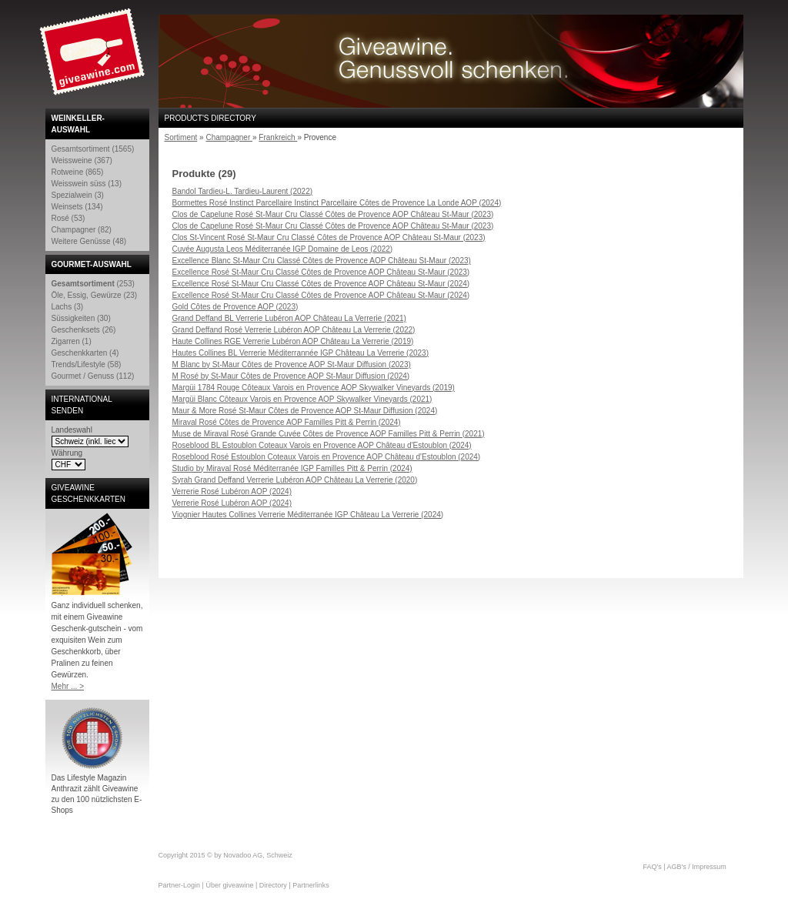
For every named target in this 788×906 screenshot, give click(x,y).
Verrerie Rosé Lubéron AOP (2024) (232, 491)
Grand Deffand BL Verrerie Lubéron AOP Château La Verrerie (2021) (289, 318)
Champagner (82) (82, 230)
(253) (93, 283)
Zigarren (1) (72, 341)
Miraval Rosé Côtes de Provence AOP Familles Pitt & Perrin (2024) (286, 422)
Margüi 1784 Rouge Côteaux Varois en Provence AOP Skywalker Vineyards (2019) (313, 387)
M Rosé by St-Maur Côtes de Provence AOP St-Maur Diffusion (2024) (291, 376)
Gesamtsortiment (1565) (93, 149)
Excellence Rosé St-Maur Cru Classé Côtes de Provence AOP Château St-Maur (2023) (321, 272)
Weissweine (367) (82, 160)
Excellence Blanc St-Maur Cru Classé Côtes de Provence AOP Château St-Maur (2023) (321, 260)
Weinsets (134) (77, 206)
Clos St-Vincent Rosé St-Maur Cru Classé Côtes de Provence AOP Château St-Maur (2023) (329, 237)
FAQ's (652, 867)
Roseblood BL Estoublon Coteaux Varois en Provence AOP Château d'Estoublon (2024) (322, 445)
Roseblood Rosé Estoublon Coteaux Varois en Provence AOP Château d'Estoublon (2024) (326, 457)
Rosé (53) (68, 218)
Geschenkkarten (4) (85, 353)
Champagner (228, 137)
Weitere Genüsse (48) (89, 241)
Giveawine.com (94, 58)
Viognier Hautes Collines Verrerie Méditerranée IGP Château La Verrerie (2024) (308, 514)
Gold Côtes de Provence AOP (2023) (235, 307)
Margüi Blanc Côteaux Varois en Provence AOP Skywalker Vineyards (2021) (302, 399)
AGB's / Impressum (696, 867)
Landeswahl (72, 430)
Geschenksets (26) (84, 330)
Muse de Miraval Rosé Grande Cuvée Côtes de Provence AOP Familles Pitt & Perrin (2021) (328, 434)
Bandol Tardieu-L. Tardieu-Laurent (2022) (242, 191)
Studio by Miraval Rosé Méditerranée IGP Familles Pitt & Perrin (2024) (292, 468)
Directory (273, 885)
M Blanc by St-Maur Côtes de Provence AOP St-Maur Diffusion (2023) (291, 364)
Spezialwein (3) (78, 195)
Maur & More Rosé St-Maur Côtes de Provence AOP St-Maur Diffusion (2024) (305, 410)
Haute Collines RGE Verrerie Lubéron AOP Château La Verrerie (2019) (293, 341)
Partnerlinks (310, 885)
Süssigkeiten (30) (81, 318)
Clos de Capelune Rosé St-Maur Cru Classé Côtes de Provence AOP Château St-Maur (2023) (333, 214)
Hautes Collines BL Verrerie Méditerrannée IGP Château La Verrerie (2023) (300, 353)
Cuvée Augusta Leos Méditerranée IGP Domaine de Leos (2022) (282, 249)
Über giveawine (229, 885)
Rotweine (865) (78, 172)
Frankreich (278, 137)
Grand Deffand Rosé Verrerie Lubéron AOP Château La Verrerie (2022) (294, 330)
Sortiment (181, 137)
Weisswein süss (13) (87, 183)
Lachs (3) (68, 307)
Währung (67, 453)
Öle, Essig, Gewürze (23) (95, 295)
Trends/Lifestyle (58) (87, 364)
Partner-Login (180, 885)
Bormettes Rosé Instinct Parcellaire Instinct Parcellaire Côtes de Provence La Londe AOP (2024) (337, 203)
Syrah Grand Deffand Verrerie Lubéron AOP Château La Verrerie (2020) (295, 480)
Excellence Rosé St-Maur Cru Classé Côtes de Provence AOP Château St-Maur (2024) (321, 283)
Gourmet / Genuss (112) (93, 376)
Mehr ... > (68, 686)
